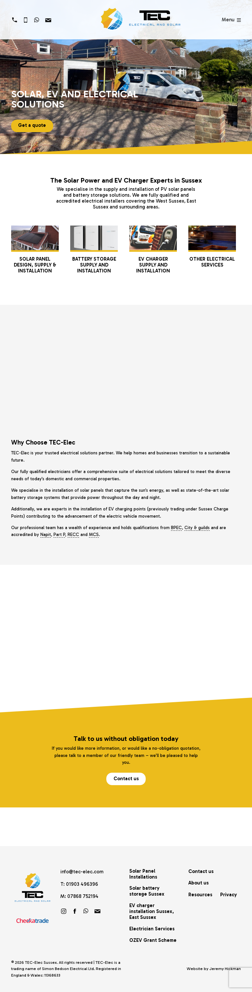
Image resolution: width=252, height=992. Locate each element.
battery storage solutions (101, 195)
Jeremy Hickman (225, 968)
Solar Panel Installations (143, 874)
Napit (45, 534)
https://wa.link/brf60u (86, 911)
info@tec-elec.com (81, 872)
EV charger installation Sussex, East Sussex (151, 911)
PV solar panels (178, 189)
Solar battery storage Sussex (146, 891)
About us (198, 883)
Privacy (228, 895)
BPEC (176, 527)
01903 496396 (82, 884)
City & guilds (197, 527)
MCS (94, 534)
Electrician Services (152, 929)
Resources (200, 895)
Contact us (126, 779)
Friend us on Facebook (75, 911)
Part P (59, 534)
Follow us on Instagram (63, 911)
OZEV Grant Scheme (153, 940)
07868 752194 (82, 896)
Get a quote (32, 125)
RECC (73, 534)
